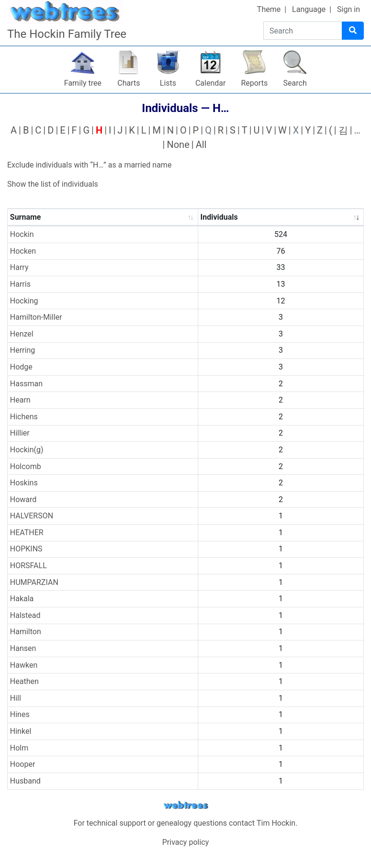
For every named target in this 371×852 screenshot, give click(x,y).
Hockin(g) (27, 449)
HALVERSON (31, 515)
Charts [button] (128, 83)
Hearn (20, 399)
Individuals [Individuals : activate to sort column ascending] (219, 217)
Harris (20, 284)
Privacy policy (185, 842)
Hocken (23, 251)
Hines (20, 714)
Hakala (22, 598)
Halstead (25, 615)
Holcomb (25, 466)
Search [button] (295, 83)
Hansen (23, 648)
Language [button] (309, 9)
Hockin (22, 234)
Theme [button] (269, 9)
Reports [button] (254, 83)
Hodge (21, 366)
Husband (25, 780)
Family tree (82, 83)
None (178, 144)
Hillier (20, 432)
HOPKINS (26, 548)
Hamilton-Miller (36, 317)
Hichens (24, 416)
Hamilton (25, 631)
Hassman (26, 383)
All (201, 144)
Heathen (24, 681)
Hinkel (20, 731)
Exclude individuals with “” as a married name (89, 164)
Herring (22, 350)
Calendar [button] (210, 83)
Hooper (22, 764)
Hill (15, 698)
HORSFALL (28, 565)
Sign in (348, 9)
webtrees (186, 805)
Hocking (24, 300)
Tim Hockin (276, 823)
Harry (19, 267)
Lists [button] (168, 83)
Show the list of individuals (52, 184)
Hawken (23, 665)
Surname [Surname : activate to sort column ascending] (25, 217)
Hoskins (24, 482)
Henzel (22, 333)
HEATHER (27, 532)
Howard (23, 499)
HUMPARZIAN (34, 582)
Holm (19, 747)
